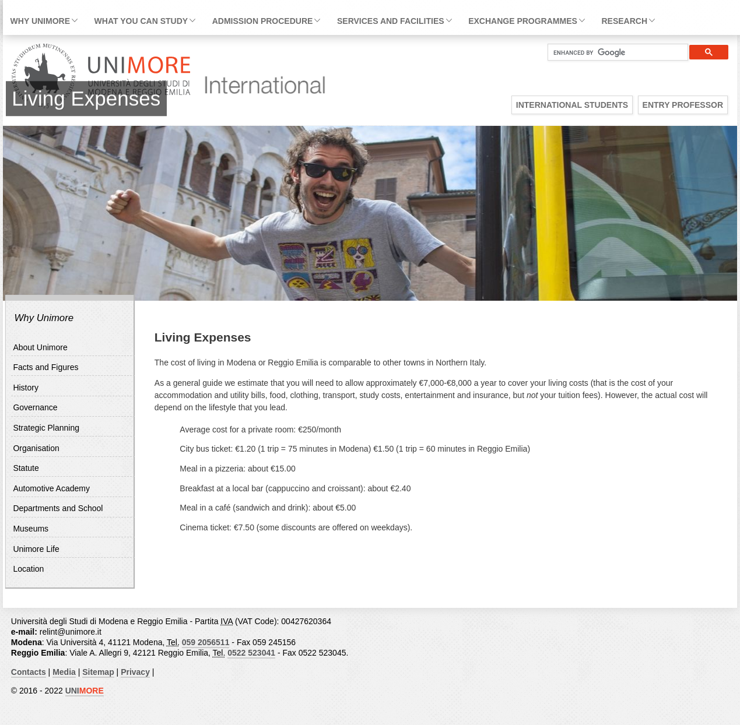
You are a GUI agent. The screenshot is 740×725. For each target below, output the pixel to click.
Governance (35, 407)
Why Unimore (40, 21)
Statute (25, 468)
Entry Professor (683, 105)
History (25, 387)
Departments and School (58, 508)
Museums (30, 528)
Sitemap (98, 672)
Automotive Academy (51, 488)
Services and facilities (390, 21)
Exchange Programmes (522, 21)
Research (624, 21)
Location (28, 568)
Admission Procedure (262, 21)
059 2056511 (206, 642)
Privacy (135, 672)
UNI (84, 690)
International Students (572, 105)
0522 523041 (251, 652)
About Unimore (40, 347)
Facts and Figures (45, 367)
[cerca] (613, 52)
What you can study (141, 21)
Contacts (28, 672)
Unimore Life (36, 549)
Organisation (36, 448)
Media (64, 672)
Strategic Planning (46, 427)
